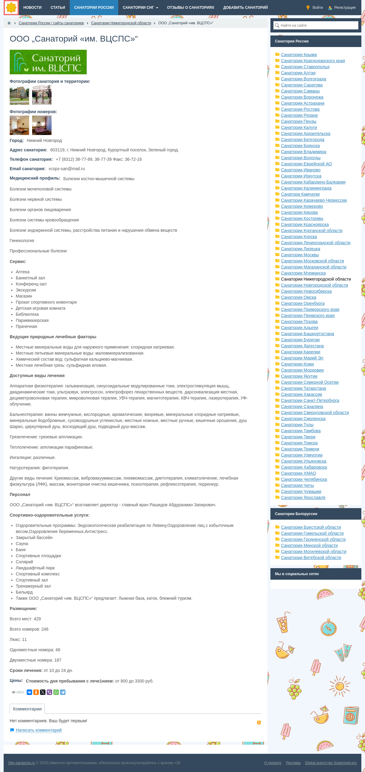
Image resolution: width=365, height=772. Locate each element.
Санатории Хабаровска (304, 467)
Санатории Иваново (300, 169)
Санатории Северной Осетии (310, 382)
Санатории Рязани (299, 115)
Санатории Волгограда (303, 78)
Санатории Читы (297, 485)
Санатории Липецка (300, 248)
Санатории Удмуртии (302, 455)
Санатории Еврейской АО (306, 163)
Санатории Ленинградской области (315, 242)
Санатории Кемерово (302, 206)
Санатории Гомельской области (312, 533)
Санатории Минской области (309, 545)
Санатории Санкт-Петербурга (310, 400)
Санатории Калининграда (306, 188)
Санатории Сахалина (302, 406)
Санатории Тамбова (301, 430)
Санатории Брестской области (311, 527)
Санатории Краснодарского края (313, 60)
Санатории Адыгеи (299, 327)
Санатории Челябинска (304, 479)
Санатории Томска (299, 442)
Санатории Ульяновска (303, 461)
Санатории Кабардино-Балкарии (313, 182)
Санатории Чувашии (301, 491)
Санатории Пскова (299, 321)
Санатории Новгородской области (314, 285)
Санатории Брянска (300, 145)
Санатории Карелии (300, 351)
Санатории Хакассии (301, 394)
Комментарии (27, 708)
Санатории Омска (298, 297)
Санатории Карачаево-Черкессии (314, 200)
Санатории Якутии (299, 376)
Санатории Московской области (312, 260)
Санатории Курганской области (312, 230)
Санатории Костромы (302, 218)
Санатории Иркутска (301, 176)
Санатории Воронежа (302, 97)
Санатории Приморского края (310, 309)
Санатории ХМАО (298, 473)
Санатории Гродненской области (313, 539)
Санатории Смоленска (303, 418)
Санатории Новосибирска (306, 291)
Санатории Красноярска (305, 224)
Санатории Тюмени (300, 449)
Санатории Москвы (300, 254)
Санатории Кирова (299, 212)
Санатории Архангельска (305, 133)
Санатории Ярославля (303, 497)
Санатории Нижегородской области (316, 279)
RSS (258, 722)
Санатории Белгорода (302, 139)
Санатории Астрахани (302, 103)
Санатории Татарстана (303, 388)
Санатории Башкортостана (307, 333)
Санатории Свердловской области (315, 412)
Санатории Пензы (298, 121)
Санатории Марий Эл (302, 358)
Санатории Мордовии (302, 370)
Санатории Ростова (300, 109)
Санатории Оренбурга (303, 303)
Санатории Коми (297, 364)
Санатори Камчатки (300, 194)
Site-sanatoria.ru (21, 763)
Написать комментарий (39, 730)
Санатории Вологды (300, 157)
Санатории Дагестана (302, 345)
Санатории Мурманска (303, 273)
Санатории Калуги (299, 127)
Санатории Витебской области (311, 557)
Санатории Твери (298, 436)
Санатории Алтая (298, 72)
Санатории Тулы (297, 424)
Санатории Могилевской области (314, 551)
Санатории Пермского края (308, 315)
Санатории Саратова (302, 85)
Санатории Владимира (303, 151)
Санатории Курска (299, 236)
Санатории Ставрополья (305, 66)
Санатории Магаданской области (314, 267)
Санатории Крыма (299, 54)
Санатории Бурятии (300, 339)
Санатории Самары (300, 91)
